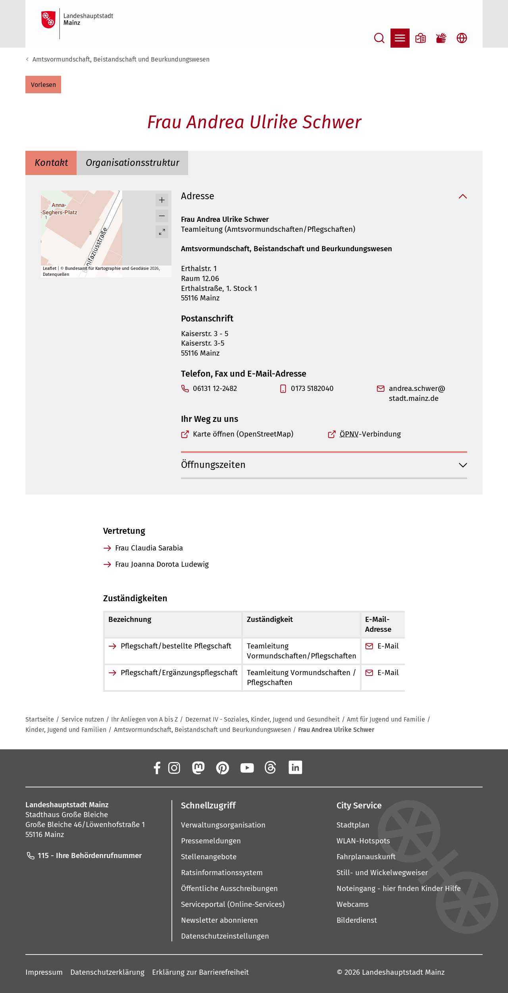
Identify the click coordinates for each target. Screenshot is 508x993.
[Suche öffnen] (379, 38)
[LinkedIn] (295, 767)
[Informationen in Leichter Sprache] (420, 38)
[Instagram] (173, 767)
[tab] (51, 163)
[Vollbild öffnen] (161, 231)
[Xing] (319, 767)
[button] (43, 84)
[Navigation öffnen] (400, 38)
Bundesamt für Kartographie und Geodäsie (107, 268)
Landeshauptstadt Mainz (403, 972)
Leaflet (49, 268)
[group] (106, 234)
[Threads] (271, 767)
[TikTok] (344, 767)
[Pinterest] (222, 767)
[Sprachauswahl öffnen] (461, 38)
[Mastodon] (197, 767)
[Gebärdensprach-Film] (441, 38)
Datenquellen (56, 274)
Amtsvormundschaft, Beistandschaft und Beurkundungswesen (121, 59)
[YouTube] (246, 767)
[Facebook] (156, 767)
